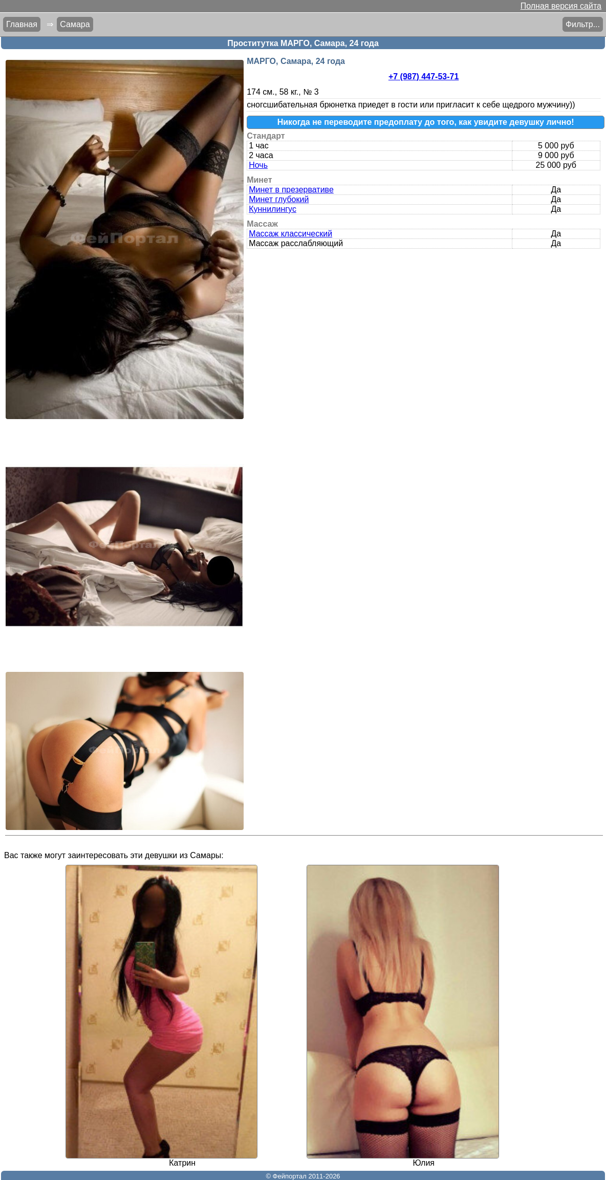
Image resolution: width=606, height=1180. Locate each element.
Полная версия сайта (561, 6)
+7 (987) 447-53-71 (423, 76)
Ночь (258, 165)
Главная (21, 24)
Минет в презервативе (291, 189)
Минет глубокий (279, 199)
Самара (75, 24)
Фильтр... (583, 24)
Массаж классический (290, 233)
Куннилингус (272, 209)
